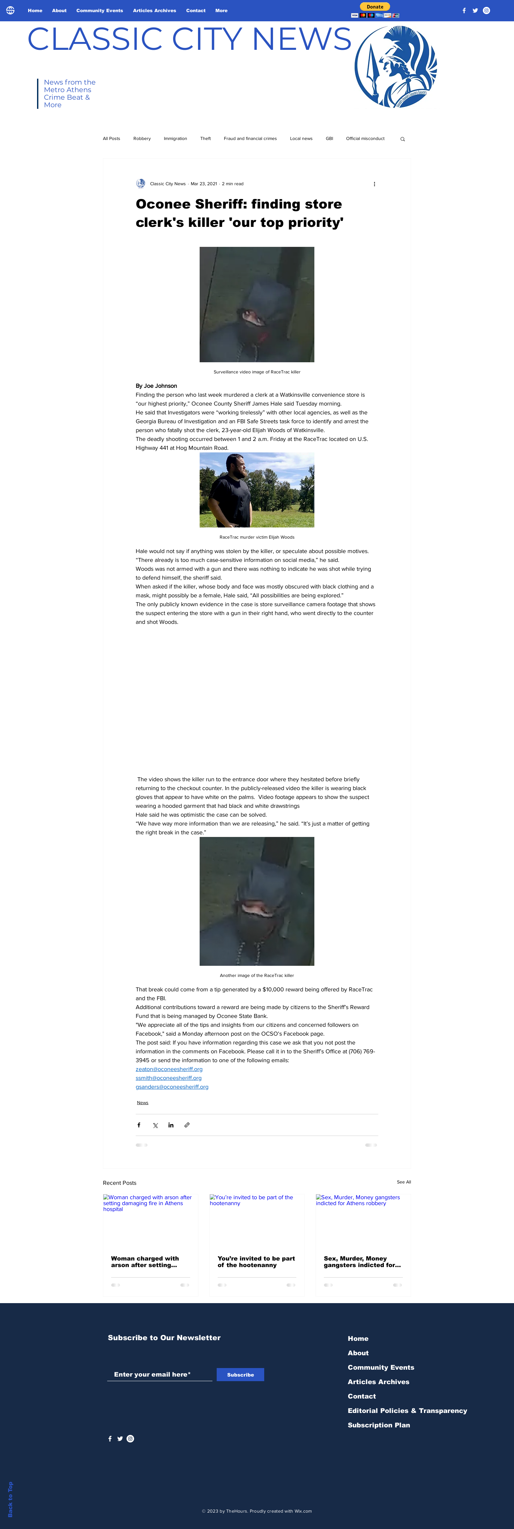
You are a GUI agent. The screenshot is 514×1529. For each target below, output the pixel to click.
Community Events (381, 1367)
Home (358, 1338)
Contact (362, 1396)
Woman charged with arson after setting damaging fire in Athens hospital (149, 1261)
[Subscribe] (240, 1374)
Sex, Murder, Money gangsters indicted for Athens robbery (359, 1261)
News (142, 1102)
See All (404, 1181)
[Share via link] (187, 1125)
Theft (205, 138)
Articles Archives (378, 1381)
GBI (329, 138)
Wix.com (303, 1511)
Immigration (175, 138)
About (358, 1353)
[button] (375, 10)
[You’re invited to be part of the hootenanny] (257, 1220)
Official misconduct (365, 138)
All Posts (111, 138)
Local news (301, 138)
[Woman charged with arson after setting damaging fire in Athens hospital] (150, 1220)
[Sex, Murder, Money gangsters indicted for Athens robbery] (363, 1220)
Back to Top (10, 1500)
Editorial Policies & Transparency (407, 1410)
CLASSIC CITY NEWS (189, 38)
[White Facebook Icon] (110, 1438)
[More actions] (374, 184)
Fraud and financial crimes (250, 138)
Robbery (142, 138)
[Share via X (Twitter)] (155, 1125)
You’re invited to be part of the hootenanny (256, 1261)
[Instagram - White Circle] (486, 10)
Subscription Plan (379, 1425)
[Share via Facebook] (139, 1125)
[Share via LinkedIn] (171, 1125)
